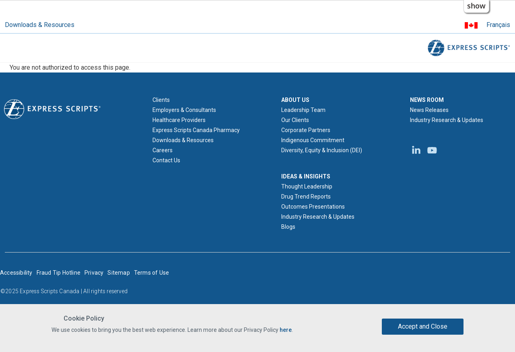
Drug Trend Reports (306, 196)
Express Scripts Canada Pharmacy (196, 130)
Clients (161, 100)
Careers (162, 150)
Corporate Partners (305, 130)
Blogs (288, 227)
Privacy (93, 272)
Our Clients (295, 120)
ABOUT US (295, 100)
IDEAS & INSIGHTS (305, 176)
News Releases (429, 110)
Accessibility (16, 272)
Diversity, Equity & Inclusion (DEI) (321, 150)
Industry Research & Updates (317, 216)
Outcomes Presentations (313, 206)
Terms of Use (151, 272)
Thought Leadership (306, 186)
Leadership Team (303, 110)
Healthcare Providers (179, 120)
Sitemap (118, 272)
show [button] (476, 5)
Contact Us (166, 160)
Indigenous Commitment (312, 140)
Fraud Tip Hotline (58, 272)
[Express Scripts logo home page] (52, 109)
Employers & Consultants (184, 110)
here (286, 330)
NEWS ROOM (427, 100)
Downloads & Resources (39, 25)
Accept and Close (422, 326)
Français (498, 25)
